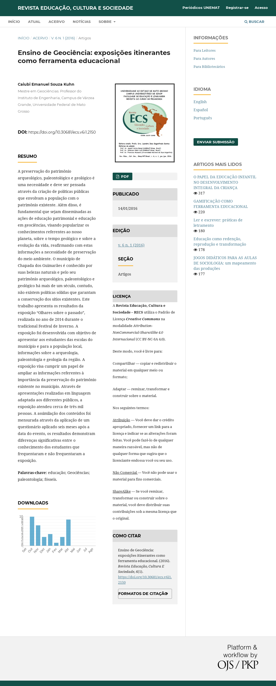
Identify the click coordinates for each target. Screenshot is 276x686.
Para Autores (204, 58)
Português (203, 117)
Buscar (254, 21)
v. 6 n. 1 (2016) (63, 38)
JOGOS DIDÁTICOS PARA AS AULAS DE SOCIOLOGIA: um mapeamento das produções (225, 263)
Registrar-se (237, 7)
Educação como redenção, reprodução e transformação (220, 241)
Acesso (261, 7)
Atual (34, 21)
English (200, 101)
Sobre (106, 21)
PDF (124, 176)
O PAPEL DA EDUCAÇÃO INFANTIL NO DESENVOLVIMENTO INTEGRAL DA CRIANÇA (225, 182)
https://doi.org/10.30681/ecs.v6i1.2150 (62, 132)
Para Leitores (205, 50)
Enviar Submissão (215, 142)
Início (14, 21)
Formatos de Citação (143, 593)
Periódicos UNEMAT (201, 7)
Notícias (82, 21)
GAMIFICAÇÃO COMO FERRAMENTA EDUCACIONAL (221, 204)
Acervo (57, 21)
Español (201, 109)
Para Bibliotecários (209, 66)
